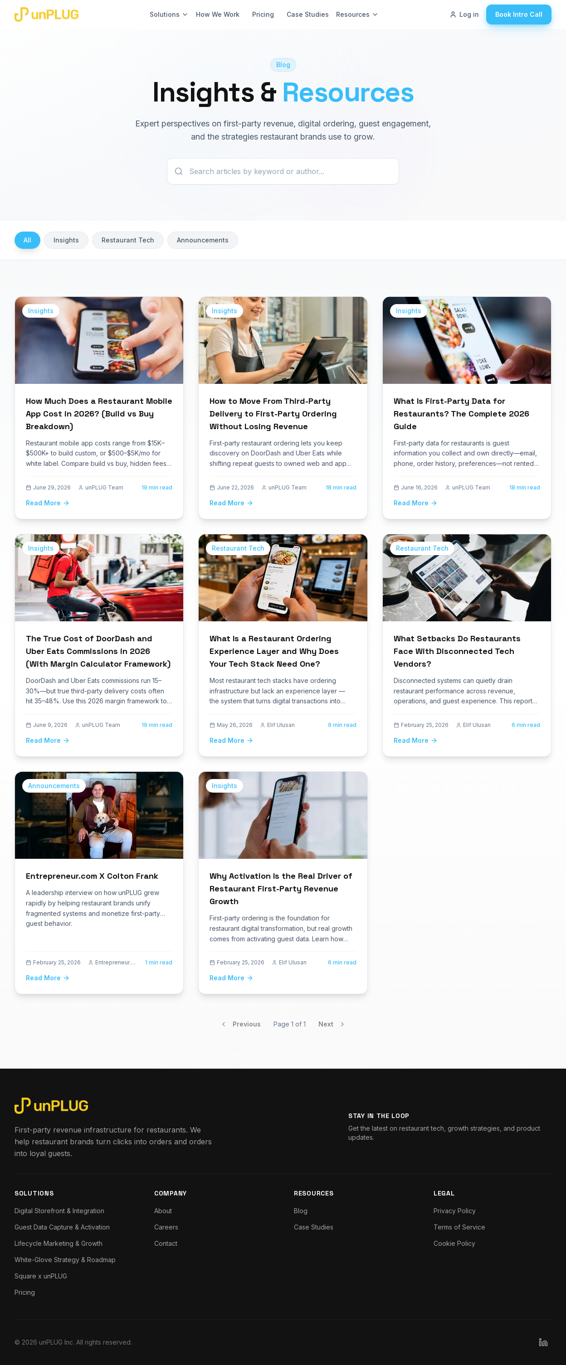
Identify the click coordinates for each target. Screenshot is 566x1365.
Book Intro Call (518, 14)
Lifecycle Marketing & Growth (58, 1243)
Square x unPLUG (41, 1276)
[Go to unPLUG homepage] (46, 14)
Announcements (203, 240)
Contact (165, 1243)
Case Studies (308, 14)
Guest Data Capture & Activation (62, 1227)
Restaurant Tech (128, 240)
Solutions (169, 14)
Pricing (263, 14)
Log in (464, 14)
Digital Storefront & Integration (59, 1211)
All (27, 240)
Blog (300, 1211)
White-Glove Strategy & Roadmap (65, 1259)
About (163, 1211)
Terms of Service (459, 1227)
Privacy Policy (455, 1211)
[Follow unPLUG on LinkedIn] (543, 1342)
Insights (66, 240)
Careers (166, 1227)
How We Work (217, 14)
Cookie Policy (454, 1243)
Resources (357, 14)
